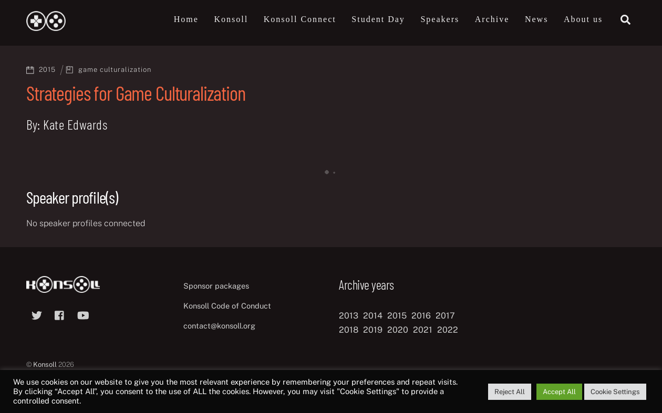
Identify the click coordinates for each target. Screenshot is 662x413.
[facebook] (59, 314)
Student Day (378, 19)
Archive (492, 19)
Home (186, 19)
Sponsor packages (216, 285)
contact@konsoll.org (219, 325)
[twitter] (36, 314)
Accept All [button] (559, 392)
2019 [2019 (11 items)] (372, 330)
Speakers (439, 19)
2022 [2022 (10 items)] (447, 330)
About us (583, 19)
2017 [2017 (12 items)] (445, 316)
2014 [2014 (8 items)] (372, 316)
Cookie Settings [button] (615, 392)
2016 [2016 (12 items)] (421, 316)
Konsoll (231, 19)
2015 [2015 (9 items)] (397, 316)
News (536, 19)
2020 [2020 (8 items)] (397, 330)
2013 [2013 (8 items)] (348, 316)
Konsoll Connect (300, 19)
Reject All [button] (509, 392)
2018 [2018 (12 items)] (348, 330)
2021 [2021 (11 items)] (422, 330)
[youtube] (83, 314)
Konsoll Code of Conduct (227, 305)
